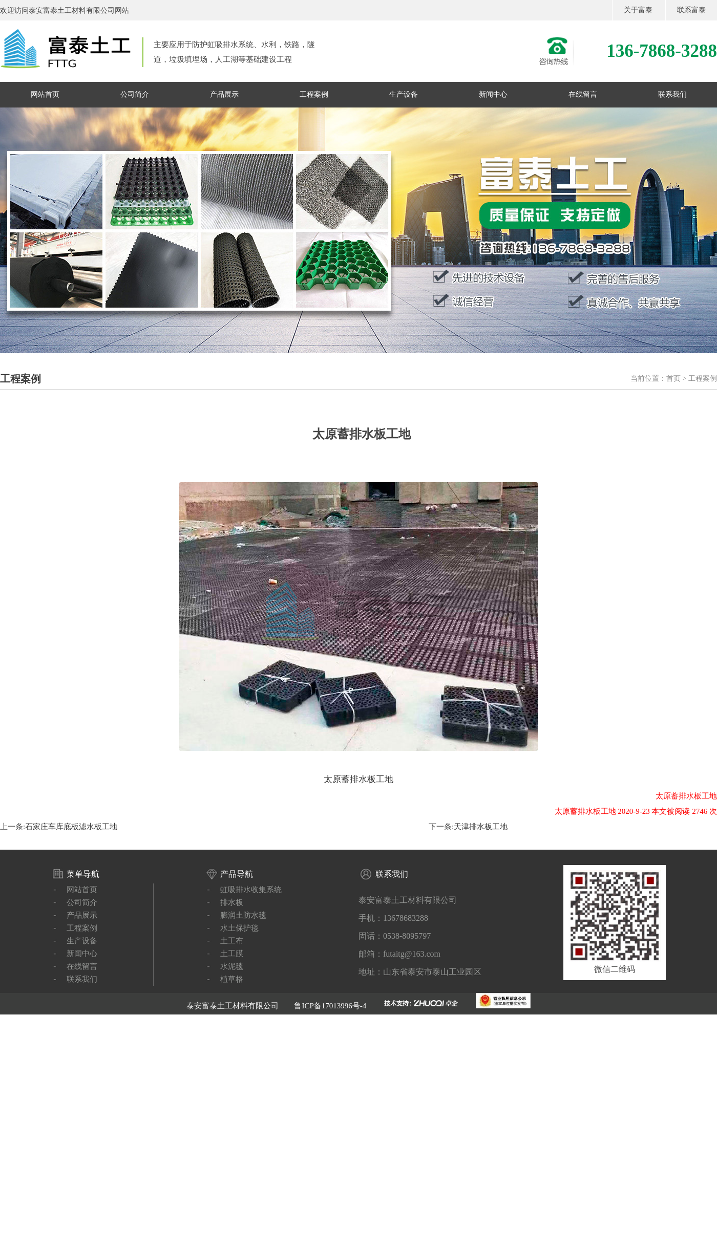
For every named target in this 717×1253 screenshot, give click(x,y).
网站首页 (45, 94)
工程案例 (314, 94)
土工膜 (231, 953)
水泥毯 (231, 966)
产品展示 (224, 94)
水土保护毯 (239, 928)
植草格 (231, 979)
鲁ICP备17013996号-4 (330, 1006)
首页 (673, 378)
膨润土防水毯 (243, 915)
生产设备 (403, 94)
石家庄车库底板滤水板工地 (71, 827)
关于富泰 (638, 10)
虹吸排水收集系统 (251, 889)
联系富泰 (691, 10)
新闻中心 (493, 94)
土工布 (231, 941)
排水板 (231, 902)
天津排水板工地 (481, 827)
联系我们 (672, 94)
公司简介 (134, 94)
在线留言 (582, 94)
